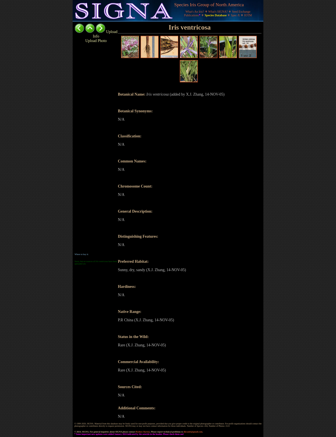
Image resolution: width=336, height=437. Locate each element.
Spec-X (236, 15)
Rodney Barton (143, 432)
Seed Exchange (241, 11)
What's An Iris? (195, 11)
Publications (192, 15)
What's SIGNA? (218, 11)
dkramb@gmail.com (193, 432)
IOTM (248, 15)
